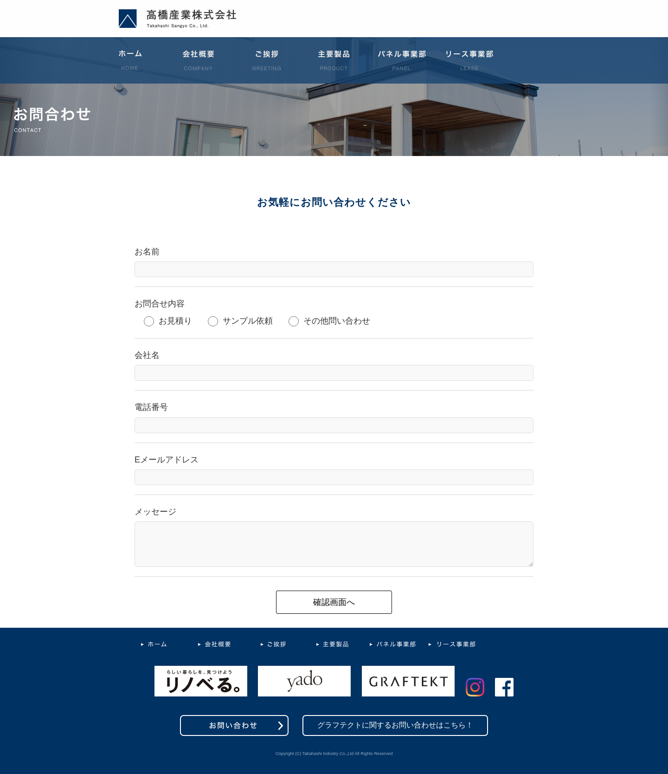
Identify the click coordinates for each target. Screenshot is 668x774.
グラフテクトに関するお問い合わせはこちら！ (395, 725)
